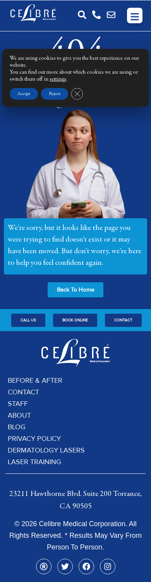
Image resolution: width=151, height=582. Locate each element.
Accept (23, 94)
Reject (54, 94)
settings (58, 79)
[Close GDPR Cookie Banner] (77, 94)
